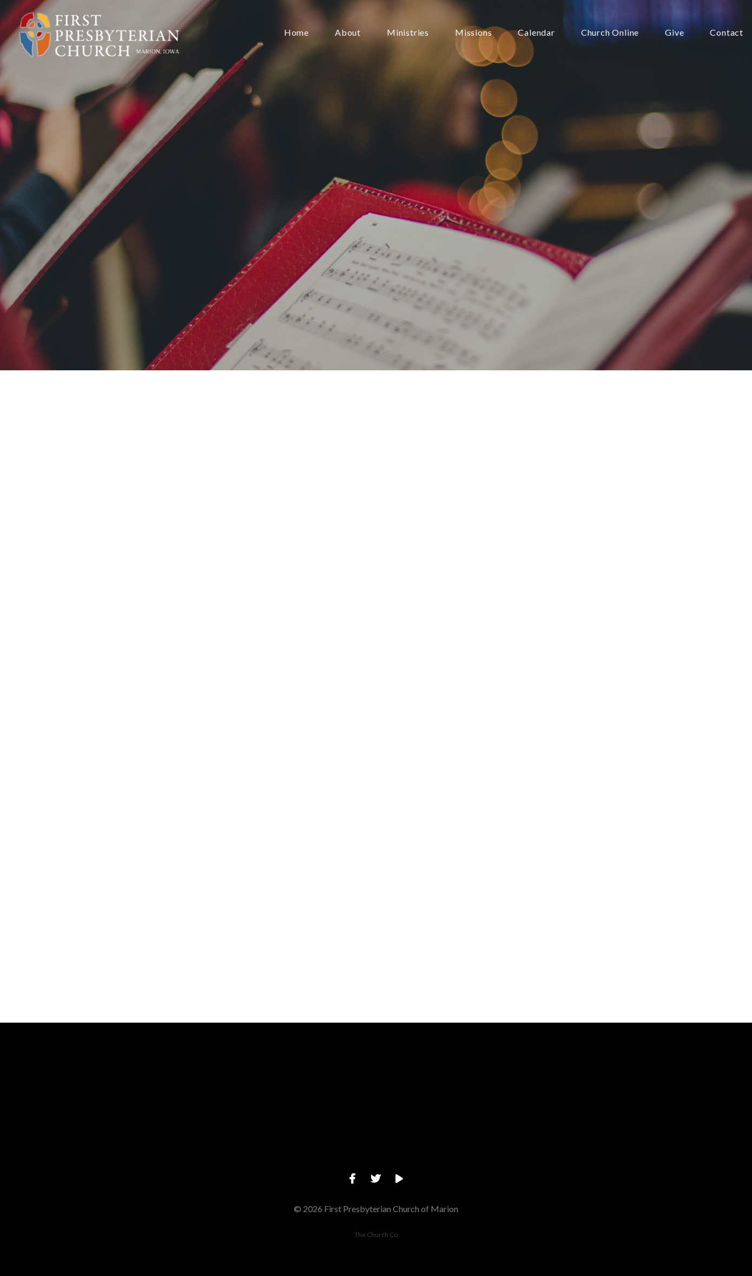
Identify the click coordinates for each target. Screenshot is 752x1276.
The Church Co (376, 1235)
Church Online (610, 32)
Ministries (408, 32)
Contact (726, 32)
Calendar (536, 32)
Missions (473, 32)
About (348, 32)
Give (674, 32)
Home (296, 32)
